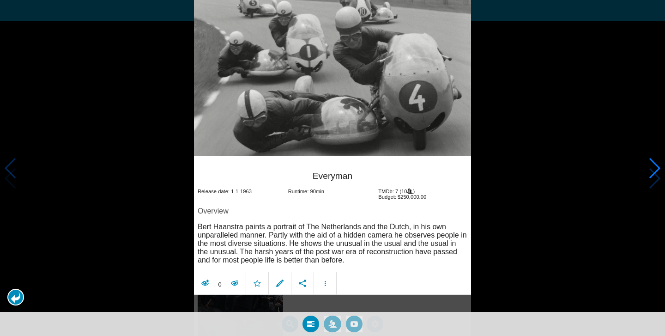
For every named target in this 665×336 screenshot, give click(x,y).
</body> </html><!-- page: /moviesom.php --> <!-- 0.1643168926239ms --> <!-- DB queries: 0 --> (332, 168)
